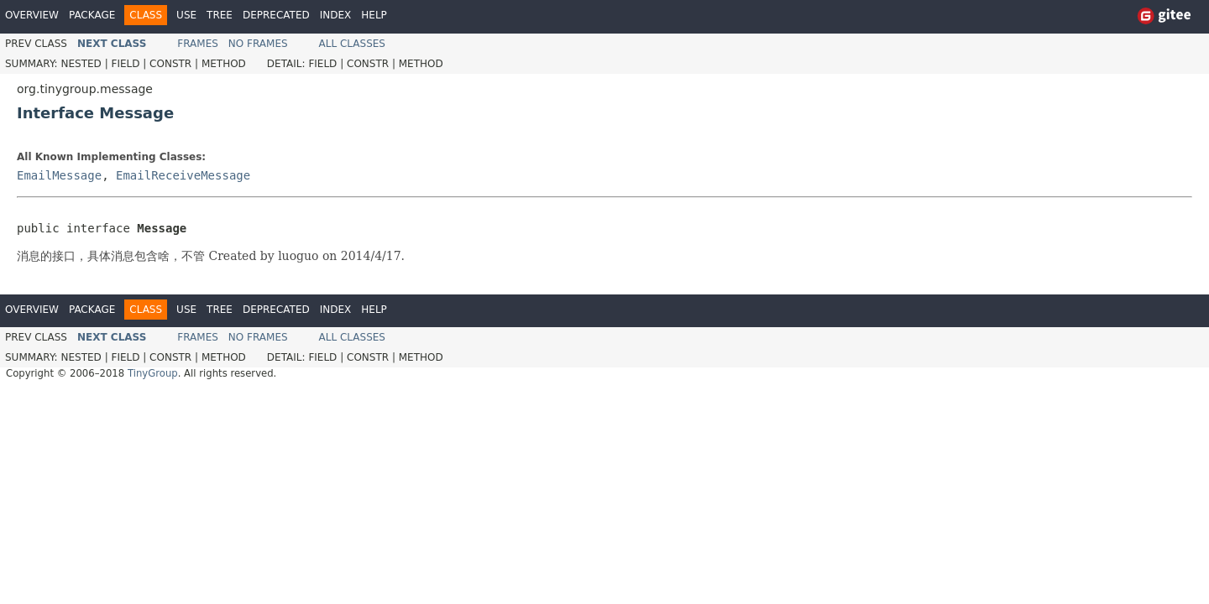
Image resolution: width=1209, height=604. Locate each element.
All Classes (352, 43)
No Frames (258, 43)
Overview (32, 15)
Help (374, 15)
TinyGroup (153, 373)
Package (92, 15)
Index (336, 15)
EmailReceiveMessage (183, 175)
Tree (220, 15)
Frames (197, 43)
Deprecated (276, 15)
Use (186, 15)
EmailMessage (59, 175)
